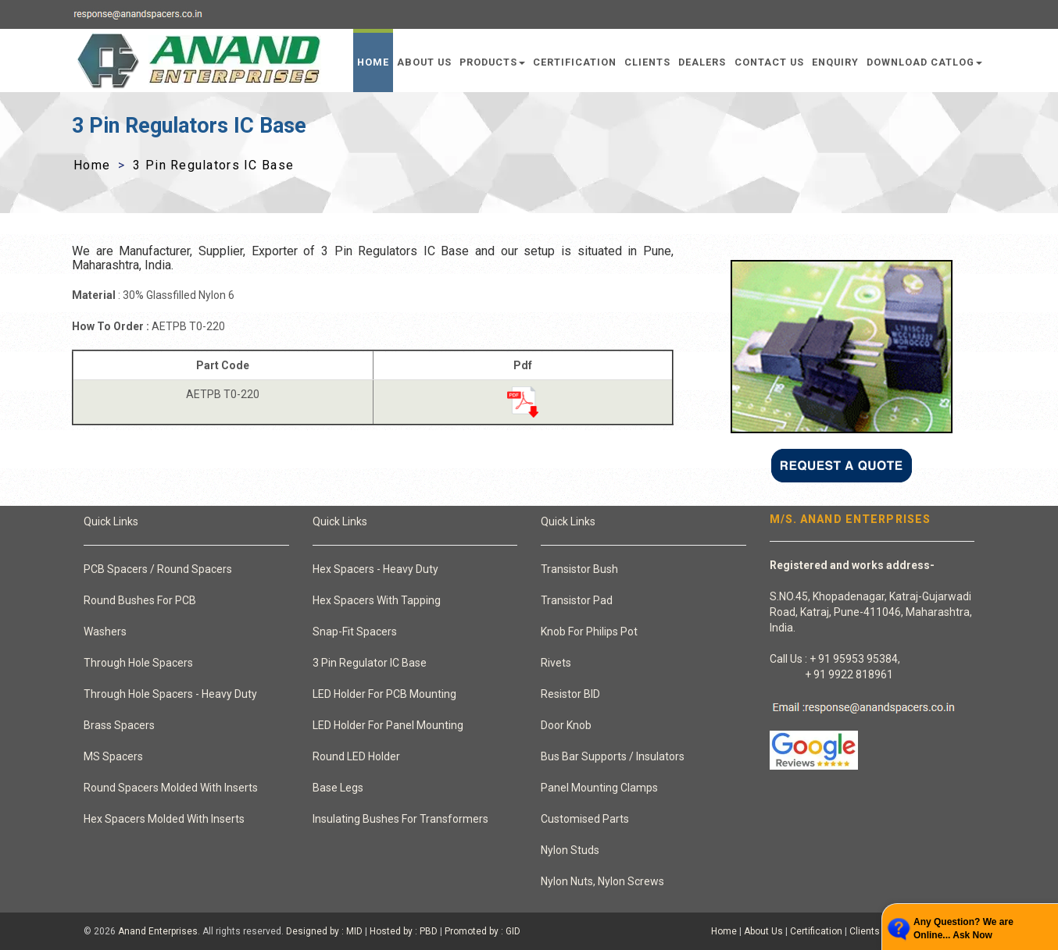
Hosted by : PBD (404, 931)
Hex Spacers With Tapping (377, 600)
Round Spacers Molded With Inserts (171, 787)
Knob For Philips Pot (589, 631)
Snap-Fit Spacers (355, 631)
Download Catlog (924, 62)
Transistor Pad (577, 600)
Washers (105, 631)
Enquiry (835, 62)
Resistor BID (570, 694)
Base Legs (338, 787)
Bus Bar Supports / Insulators (612, 756)
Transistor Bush (579, 569)
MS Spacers (113, 756)
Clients (647, 62)
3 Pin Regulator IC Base (370, 662)
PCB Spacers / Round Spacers (158, 569)
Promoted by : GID (482, 931)
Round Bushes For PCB (140, 600)
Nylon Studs (570, 850)
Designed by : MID (324, 931)
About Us (424, 62)
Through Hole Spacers (138, 662)
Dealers (702, 62)
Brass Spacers (119, 725)
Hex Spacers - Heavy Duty (375, 569)
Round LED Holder (356, 756)
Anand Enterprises (158, 931)
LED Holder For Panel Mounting (388, 725)
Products (492, 62)
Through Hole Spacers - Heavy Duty (170, 694)
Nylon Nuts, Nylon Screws (602, 881)
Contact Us (769, 62)
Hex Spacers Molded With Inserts (164, 819)
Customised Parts (585, 819)
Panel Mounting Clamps (599, 787)
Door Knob (566, 725)
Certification (575, 62)
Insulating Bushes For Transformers (400, 819)
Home (373, 62)
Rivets (556, 662)
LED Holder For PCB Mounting (384, 694)
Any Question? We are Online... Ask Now (963, 928)
